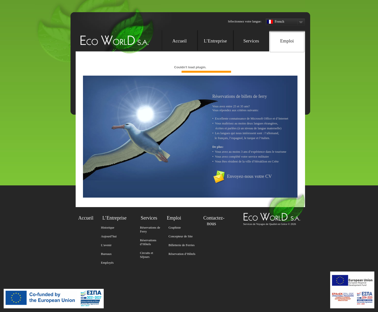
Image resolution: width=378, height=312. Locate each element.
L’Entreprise (215, 40)
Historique (107, 227)
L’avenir (106, 245)
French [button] (285, 22)
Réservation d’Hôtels (182, 254)
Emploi (287, 40)
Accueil (179, 40)
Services (251, 40)
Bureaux (106, 254)
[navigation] (233, 39)
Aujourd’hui (109, 236)
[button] (233, 10)
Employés (107, 262)
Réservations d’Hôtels (148, 242)
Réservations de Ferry (150, 229)
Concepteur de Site (181, 236)
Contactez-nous (214, 220)
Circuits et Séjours (146, 255)
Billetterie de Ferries (182, 245)
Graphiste (175, 227)
